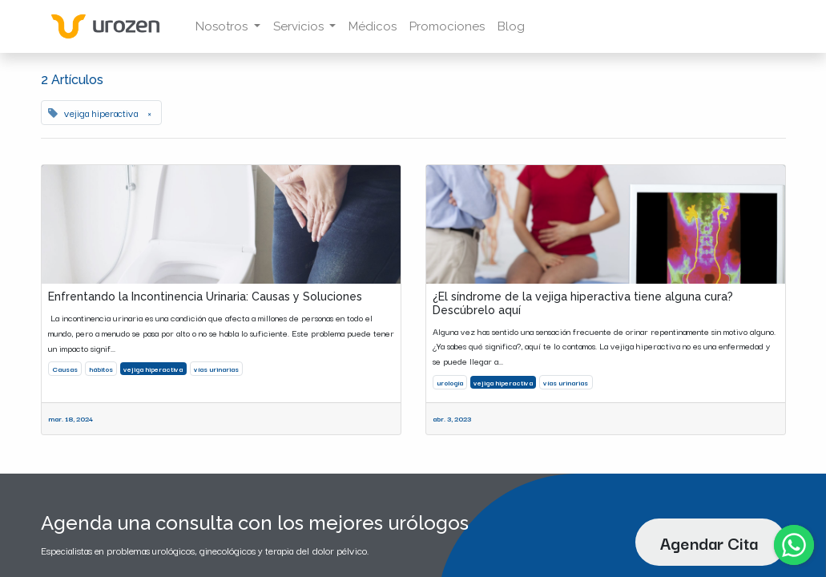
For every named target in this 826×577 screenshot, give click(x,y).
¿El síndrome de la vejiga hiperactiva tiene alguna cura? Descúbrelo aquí (583, 303)
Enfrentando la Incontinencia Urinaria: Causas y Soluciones (205, 296)
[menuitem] (372, 26)
